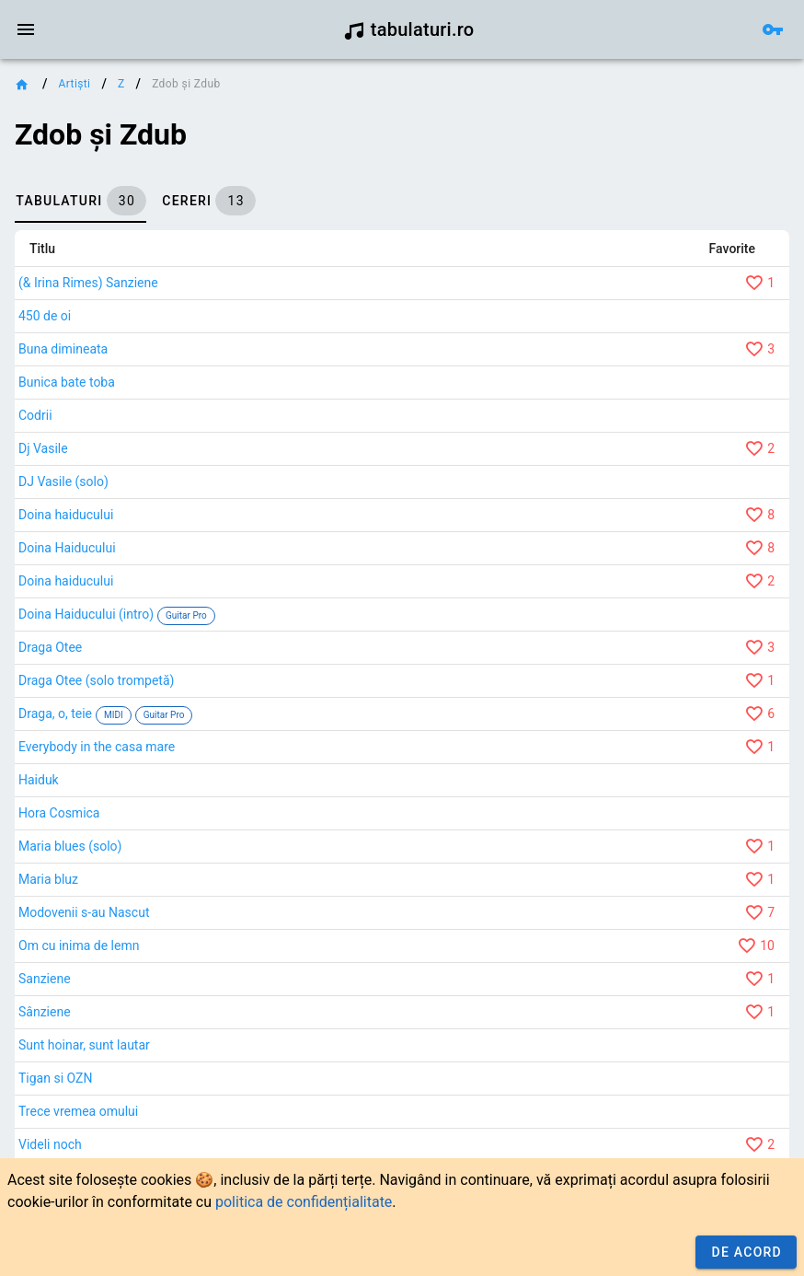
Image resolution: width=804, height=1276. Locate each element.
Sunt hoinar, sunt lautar (84, 1045)
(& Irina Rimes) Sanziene (88, 282)
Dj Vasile (43, 448)
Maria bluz (48, 879)
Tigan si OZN (55, 1078)
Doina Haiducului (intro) (86, 614)
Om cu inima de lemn (78, 945)
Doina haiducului (65, 514)
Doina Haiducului (67, 547)
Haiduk (38, 779)
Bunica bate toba (66, 382)
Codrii (35, 415)
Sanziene (44, 978)
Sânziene (44, 1011)
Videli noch (50, 1144)
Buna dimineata (63, 349)
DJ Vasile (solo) (63, 481)
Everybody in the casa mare (96, 746)
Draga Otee (50, 647)
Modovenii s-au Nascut (83, 912)
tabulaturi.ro (409, 29)
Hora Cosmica (58, 813)
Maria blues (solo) (69, 846)
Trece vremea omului (78, 1111)
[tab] (80, 201)
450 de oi (44, 315)
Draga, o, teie (55, 713)
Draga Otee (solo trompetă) (96, 680)
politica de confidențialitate (303, 1202)
